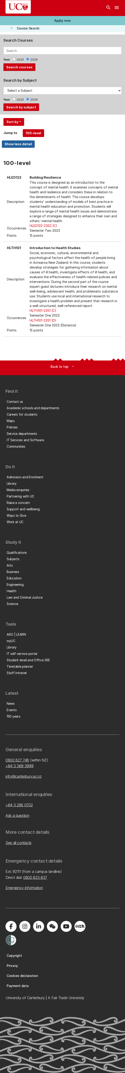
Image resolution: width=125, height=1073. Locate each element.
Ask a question (17, 815)
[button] (62, 20)
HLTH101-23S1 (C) (43, 310)
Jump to (10, 133)
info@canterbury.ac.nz (23, 776)
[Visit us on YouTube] (66, 926)
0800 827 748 (17, 760)
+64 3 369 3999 (20, 766)
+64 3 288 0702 (19, 805)
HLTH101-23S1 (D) (43, 320)
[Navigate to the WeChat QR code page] (52, 926)
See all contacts (18, 842)
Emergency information (24, 887)
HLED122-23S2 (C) (43, 226)
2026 (34, 59)
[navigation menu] (116, 8)
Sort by (12, 122)
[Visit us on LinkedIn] (38, 926)
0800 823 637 (35, 877)
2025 (20, 59)
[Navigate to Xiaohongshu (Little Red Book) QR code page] (79, 926)
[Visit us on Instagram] (24, 926)
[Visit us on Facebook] (11, 926)
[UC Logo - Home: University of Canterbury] (18, 7)
